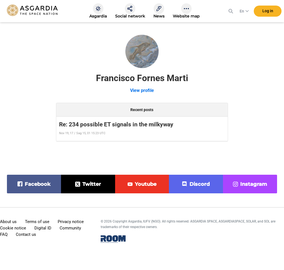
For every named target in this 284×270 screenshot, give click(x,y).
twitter (91, 184)
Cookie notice (13, 228)
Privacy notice (71, 221)
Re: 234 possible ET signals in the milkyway (116, 124)
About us (8, 221)
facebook (37, 184)
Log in (267, 11)
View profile (142, 90)
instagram (253, 184)
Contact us (26, 234)
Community (70, 228)
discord (199, 184)
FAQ (3, 234)
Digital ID (42, 228)
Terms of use (37, 221)
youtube (145, 184)
